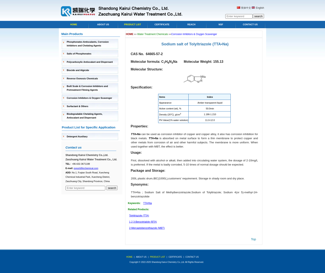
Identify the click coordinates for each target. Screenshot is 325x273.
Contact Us (250, 24)
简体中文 (246, 7)
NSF (221, 24)
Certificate (162, 24)
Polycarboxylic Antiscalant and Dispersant (90, 62)
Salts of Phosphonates (79, 53)
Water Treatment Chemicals (152, 34)
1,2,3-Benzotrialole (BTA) (143, 221)
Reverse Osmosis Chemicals (82, 78)
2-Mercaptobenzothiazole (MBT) (147, 228)
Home (73, 24)
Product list (132, 24)
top (253, 239)
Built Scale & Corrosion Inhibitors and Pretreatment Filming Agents (87, 88)
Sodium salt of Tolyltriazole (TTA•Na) (195, 44)
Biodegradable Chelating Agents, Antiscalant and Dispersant (85, 116)
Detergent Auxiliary (77, 136)
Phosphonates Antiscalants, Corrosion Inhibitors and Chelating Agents (88, 44)
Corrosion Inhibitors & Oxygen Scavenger (89, 98)
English (260, 7)
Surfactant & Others (77, 106)
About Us (103, 24)
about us (141, 257)
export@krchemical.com (86, 168)
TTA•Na (147, 203)
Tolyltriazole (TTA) (139, 215)
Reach (191, 24)
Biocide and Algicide (78, 70)
